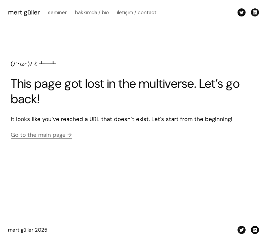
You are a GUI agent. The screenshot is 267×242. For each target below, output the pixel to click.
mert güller (24, 12)
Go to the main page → (41, 134)
